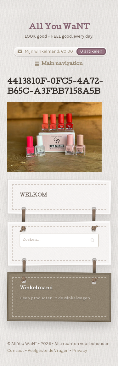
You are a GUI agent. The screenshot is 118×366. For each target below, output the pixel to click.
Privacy (79, 350)
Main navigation (62, 64)
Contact (15, 350)
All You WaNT (59, 27)
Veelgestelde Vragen (48, 350)
